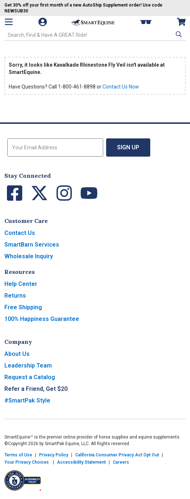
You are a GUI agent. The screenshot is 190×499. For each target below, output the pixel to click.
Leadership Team (28, 365)
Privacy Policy (53, 454)
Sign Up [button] (128, 147)
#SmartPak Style (27, 400)
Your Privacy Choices (26, 462)
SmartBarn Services (31, 244)
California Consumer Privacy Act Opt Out (117, 454)
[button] (178, 34)
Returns (15, 295)
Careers (121, 462)
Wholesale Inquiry (28, 256)
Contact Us (19, 232)
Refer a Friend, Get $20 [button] (35, 388)
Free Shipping (23, 307)
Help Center (20, 283)
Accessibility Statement (81, 462)
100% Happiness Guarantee (41, 318)
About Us (17, 353)
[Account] (43, 22)
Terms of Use (18, 454)
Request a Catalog (29, 377)
